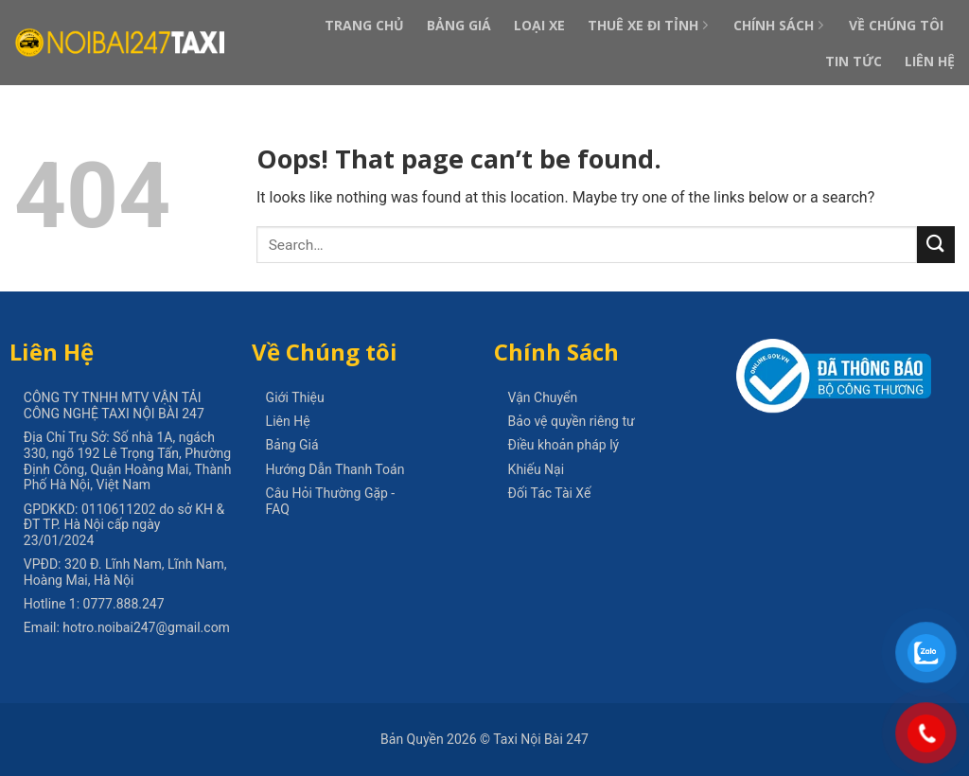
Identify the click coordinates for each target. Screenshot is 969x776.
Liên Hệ (930, 61)
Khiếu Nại (536, 469)
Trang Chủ (364, 25)
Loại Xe (539, 25)
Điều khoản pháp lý (564, 444)
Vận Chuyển (543, 397)
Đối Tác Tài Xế (549, 493)
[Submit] (936, 244)
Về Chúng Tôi (896, 25)
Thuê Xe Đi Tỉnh (649, 25)
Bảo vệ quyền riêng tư (571, 421)
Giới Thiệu (295, 397)
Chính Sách (779, 25)
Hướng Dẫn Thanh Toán (335, 469)
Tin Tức (853, 61)
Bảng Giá (459, 25)
